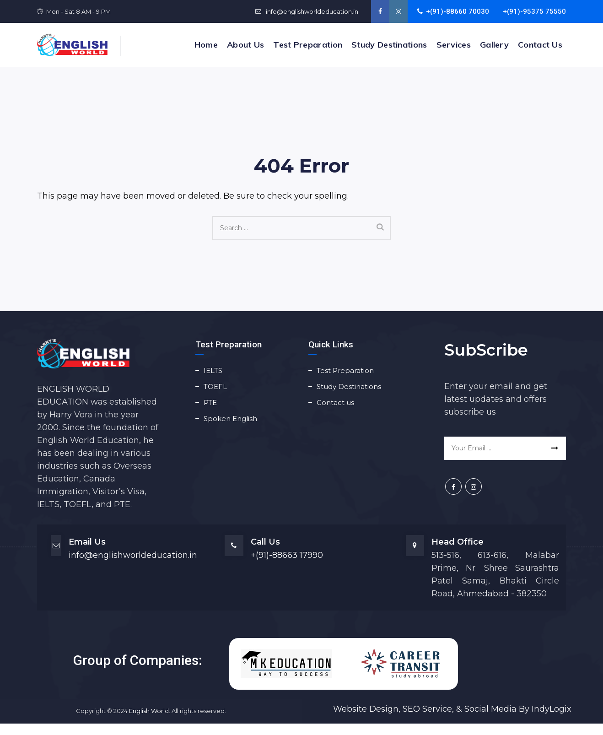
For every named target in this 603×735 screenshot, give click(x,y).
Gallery (494, 44)
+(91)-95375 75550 (534, 11)
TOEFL (215, 386)
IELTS (213, 370)
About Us (245, 44)
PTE (210, 402)
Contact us (540, 44)
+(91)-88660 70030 (453, 11)
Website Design (365, 709)
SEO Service (426, 709)
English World (149, 710)
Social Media (490, 709)
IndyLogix (551, 709)
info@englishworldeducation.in (311, 11)
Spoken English (230, 418)
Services (453, 44)
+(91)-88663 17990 (287, 555)
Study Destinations (389, 44)
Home (206, 44)
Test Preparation (307, 44)
